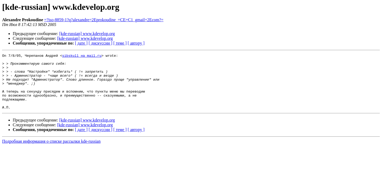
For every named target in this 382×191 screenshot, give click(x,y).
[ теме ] (120, 43)
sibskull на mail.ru (81, 56)
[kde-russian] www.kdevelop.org (87, 33)
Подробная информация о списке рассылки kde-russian (51, 152)
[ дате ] (81, 43)
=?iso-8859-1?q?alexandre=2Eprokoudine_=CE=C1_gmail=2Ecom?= (104, 20)
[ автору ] (136, 43)
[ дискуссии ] (100, 43)
